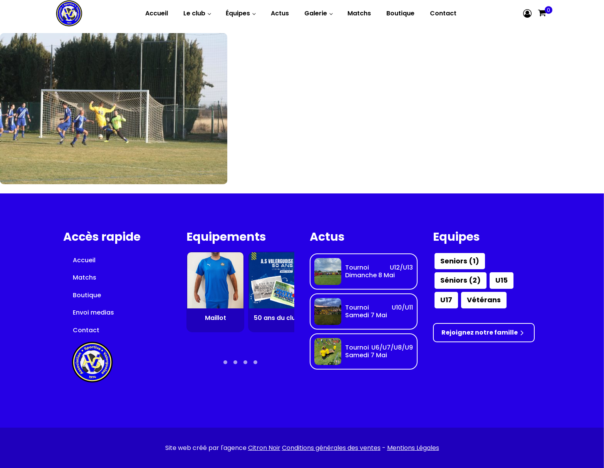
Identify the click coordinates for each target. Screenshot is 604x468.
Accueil (156, 13)
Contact (443, 13)
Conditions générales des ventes (331, 447)
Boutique (400, 13)
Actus (280, 13)
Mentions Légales (413, 447)
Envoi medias (93, 312)
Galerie (315, 13)
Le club (194, 13)
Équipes (238, 13)
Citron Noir (264, 447)
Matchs (359, 13)
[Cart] (542, 13)
